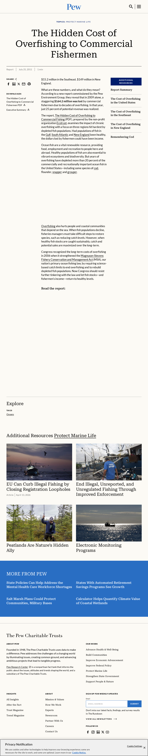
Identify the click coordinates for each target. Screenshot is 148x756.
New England (82, 134)
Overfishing (48, 225)
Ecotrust (62, 122)
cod (96, 167)
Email (88, 698)
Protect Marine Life (75, 435)
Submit (134, 703)
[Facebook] (88, 732)
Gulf (48, 134)
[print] (29, 84)
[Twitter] (102, 731)
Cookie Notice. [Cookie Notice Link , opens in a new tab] (79, 752)
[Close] (144, 747)
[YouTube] (108, 732)
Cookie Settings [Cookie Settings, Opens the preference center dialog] (134, 746)
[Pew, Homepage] (74, 6)
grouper (72, 171)
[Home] (34, 635)
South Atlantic (60, 134)
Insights (11, 693)
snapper (57, 171)
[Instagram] (93, 732)
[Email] (107, 703)
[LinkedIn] (98, 732)
